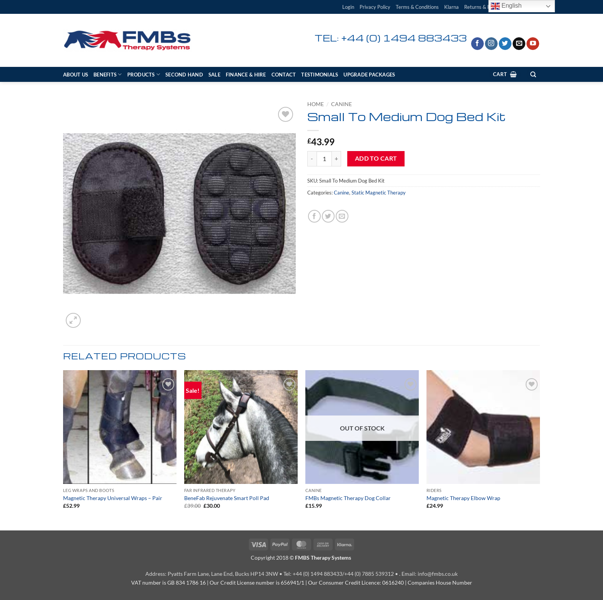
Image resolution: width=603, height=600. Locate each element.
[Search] (533, 74)
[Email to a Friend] (342, 216)
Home (315, 104)
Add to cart (376, 158)
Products (143, 74)
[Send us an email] (519, 43)
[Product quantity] (324, 158)
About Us (75, 74)
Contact (284, 74)
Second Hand (184, 74)
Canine (341, 104)
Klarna (451, 7)
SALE (214, 74)
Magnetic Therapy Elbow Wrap (463, 498)
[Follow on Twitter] (505, 43)
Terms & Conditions (417, 7)
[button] (348, 7)
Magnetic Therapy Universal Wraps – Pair (112, 498)
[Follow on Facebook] (477, 43)
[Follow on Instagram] (491, 43)
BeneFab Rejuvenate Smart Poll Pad (226, 498)
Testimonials (319, 74)
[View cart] (505, 74)
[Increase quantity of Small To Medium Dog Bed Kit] (336, 158)
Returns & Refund (483, 7)
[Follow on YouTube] (532, 43)
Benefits (107, 74)
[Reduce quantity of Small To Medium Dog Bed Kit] (311, 158)
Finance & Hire (246, 74)
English (506, 6)
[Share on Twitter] (328, 216)
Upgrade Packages (369, 74)
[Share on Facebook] (314, 216)
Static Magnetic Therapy (378, 192)
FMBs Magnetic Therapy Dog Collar (348, 498)
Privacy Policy (375, 7)
